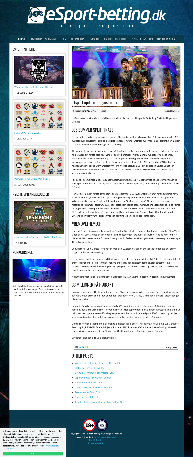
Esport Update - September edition (93, 377)
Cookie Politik (96, 440)
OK (33, 453)
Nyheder (36, 39)
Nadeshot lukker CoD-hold (89, 382)
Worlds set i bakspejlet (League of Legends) (97, 362)
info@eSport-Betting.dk (105, 437)
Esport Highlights (115, 39)
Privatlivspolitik (95, 443)
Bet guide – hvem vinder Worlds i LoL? (94, 372)
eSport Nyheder (172, 110)
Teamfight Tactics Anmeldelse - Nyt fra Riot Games (101, 401)
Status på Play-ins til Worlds (89, 367)
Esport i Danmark (142, 39)
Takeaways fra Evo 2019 (87, 392)
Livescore (95, 39)
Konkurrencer (166, 39)
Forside (23, 39)
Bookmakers (77, 39)
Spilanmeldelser (55, 39)
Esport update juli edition (88, 397)
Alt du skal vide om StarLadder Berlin (94, 387)
